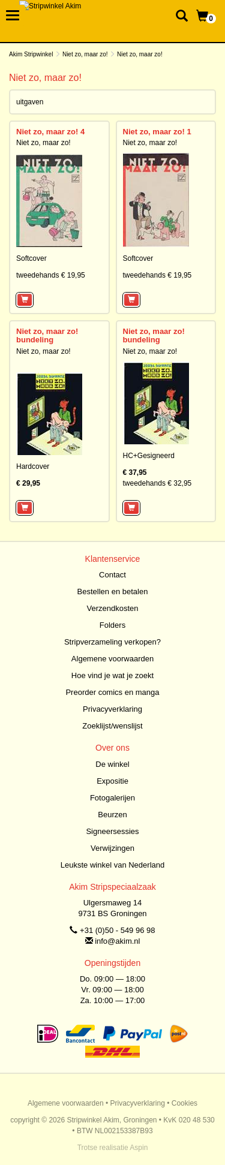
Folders (112, 625)
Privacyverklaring (112, 709)
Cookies (184, 1103)
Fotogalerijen (112, 797)
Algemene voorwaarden (112, 658)
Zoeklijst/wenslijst (112, 725)
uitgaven (29, 102)
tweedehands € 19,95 (50, 275)
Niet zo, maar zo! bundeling (47, 335)
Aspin (139, 1147)
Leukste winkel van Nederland (112, 864)
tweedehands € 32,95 (157, 483)
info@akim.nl (117, 941)
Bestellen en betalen (112, 591)
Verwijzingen (112, 848)
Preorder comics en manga (112, 692)
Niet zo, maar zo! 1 (157, 131)
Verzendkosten (112, 608)
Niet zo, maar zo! (85, 54)
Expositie (112, 780)
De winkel (112, 764)
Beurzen (112, 814)
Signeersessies (112, 831)
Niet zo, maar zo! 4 (50, 131)
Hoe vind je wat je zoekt (112, 675)
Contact (112, 574)
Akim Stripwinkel (31, 54)
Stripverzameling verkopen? (112, 641)
